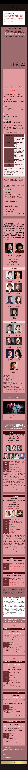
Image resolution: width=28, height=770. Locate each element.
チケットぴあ (7, 205)
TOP (14, 762)
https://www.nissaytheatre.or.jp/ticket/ (14, 180)
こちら (22, 489)
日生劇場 (7, 192)
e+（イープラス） (8, 209)
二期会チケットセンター (10, 201)
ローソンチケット (8, 211)
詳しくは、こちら (8, 21)
